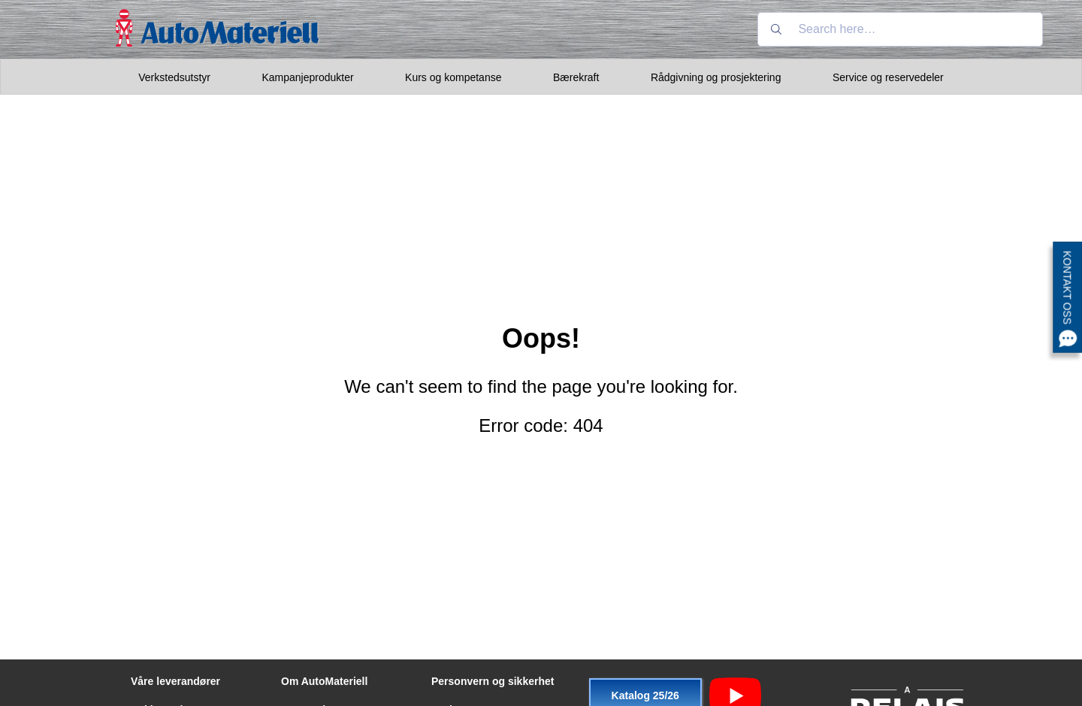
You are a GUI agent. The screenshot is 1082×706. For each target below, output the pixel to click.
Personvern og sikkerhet (492, 681)
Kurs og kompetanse (453, 77)
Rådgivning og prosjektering (716, 77)
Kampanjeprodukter (307, 77)
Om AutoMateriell (324, 681)
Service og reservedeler (888, 77)
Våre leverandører (175, 681)
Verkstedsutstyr (174, 77)
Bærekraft (576, 77)
